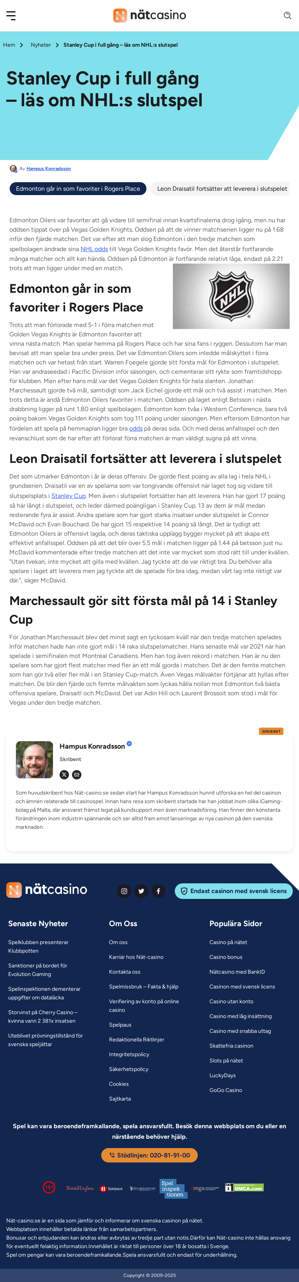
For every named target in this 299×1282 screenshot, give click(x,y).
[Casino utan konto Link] (231, 1001)
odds (135, 428)
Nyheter (41, 45)
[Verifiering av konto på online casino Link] (149, 1006)
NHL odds (94, 249)
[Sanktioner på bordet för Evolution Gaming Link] (49, 970)
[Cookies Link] (119, 1084)
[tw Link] (64, 774)
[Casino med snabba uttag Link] (240, 1031)
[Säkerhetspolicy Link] (128, 1069)
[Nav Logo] (149, 15)
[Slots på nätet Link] (226, 1061)
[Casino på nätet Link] (228, 942)
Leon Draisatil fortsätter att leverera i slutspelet (222, 188)
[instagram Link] (124, 891)
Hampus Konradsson (48, 168)
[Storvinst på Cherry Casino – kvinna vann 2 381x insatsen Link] (49, 1016)
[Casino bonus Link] (226, 957)
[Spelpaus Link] (120, 1025)
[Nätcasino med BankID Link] (237, 972)
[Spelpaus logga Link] (111, 1189)
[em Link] (76, 774)
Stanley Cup (68, 495)
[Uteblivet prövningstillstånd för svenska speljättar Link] (49, 1040)
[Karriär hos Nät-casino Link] (136, 957)
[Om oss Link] (118, 942)
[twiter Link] (141, 891)
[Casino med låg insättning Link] (240, 1016)
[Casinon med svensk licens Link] (242, 987)
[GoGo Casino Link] (225, 1090)
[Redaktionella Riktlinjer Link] (136, 1040)
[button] (16, 15)
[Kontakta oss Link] (125, 972)
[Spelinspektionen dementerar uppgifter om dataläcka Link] (49, 993)
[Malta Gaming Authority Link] (205, 1189)
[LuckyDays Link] (222, 1075)
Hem (9, 45)
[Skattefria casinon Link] (231, 1046)
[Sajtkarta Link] (120, 1099)
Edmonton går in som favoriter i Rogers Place (78, 188)
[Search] (283, 16)
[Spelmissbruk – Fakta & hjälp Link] (143, 987)
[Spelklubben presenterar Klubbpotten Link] (49, 946)
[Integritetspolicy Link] (129, 1054)
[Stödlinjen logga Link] (80, 1188)
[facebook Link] (158, 891)
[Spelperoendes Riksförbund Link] (142, 1188)
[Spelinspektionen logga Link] (174, 1189)
